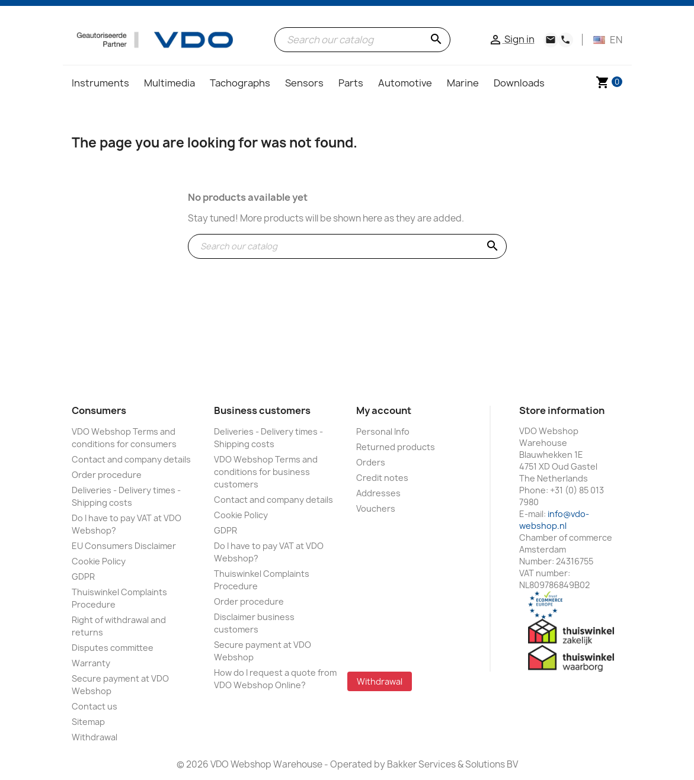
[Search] (362, 39)
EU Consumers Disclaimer (124, 545)
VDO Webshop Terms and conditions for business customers (266, 472)
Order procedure (107, 474)
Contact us (94, 706)
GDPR (83, 576)
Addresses (378, 493)
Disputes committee (112, 647)
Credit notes (382, 477)
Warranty (91, 663)
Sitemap (88, 721)
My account (383, 410)
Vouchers (375, 508)
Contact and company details (131, 459)
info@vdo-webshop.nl (554, 519)
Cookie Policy (99, 561)
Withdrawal (94, 737)
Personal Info (383, 431)
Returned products (395, 446)
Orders (370, 462)
